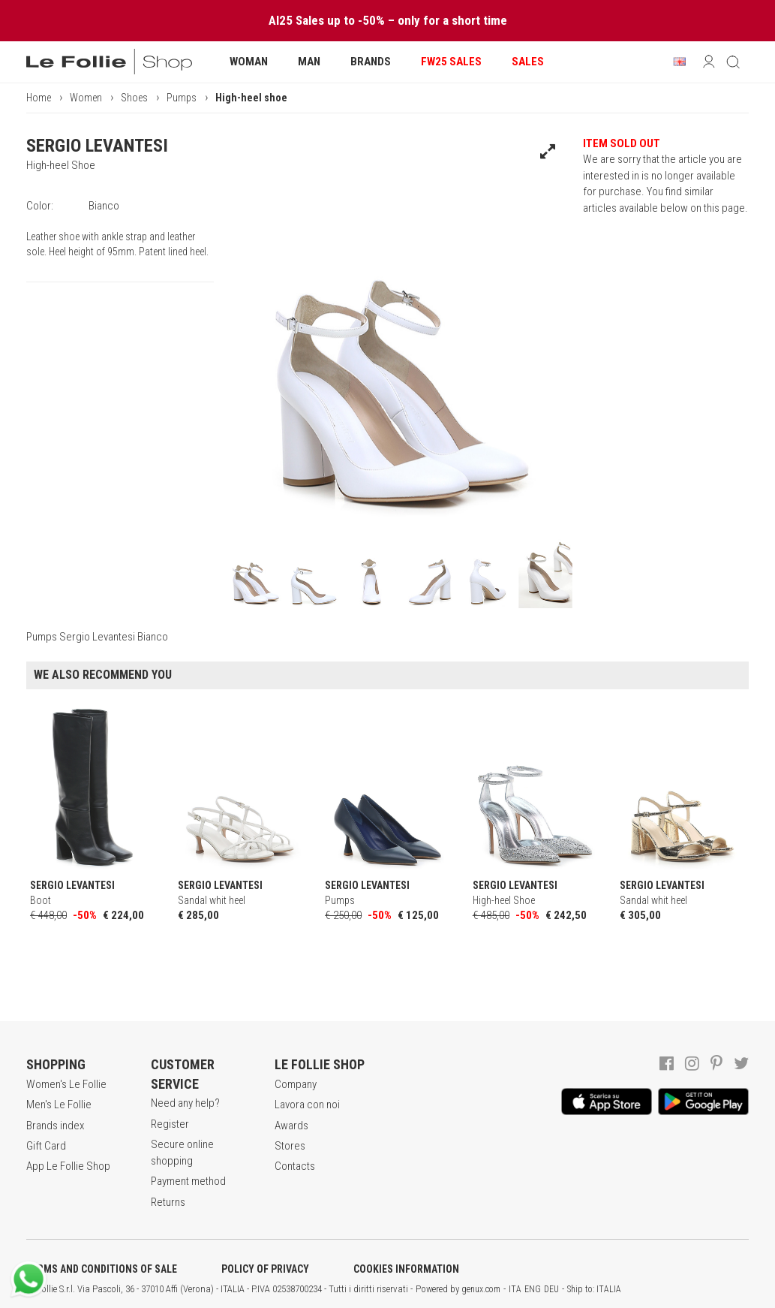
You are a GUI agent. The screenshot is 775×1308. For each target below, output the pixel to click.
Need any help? (185, 1103)
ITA (515, 1289)
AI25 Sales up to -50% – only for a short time (388, 20)
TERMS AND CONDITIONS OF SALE (101, 1269)
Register (170, 1124)
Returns (168, 1202)
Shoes (134, 98)
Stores (290, 1146)
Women (86, 98)
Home (38, 98)
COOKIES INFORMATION (406, 1269)
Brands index (55, 1125)
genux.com (480, 1289)
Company (296, 1084)
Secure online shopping (182, 1152)
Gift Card (46, 1146)
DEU (551, 1289)
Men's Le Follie (59, 1104)
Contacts (295, 1166)
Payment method (188, 1181)
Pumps (182, 98)
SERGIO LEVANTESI (97, 145)
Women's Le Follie (66, 1084)
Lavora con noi (307, 1104)
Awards (291, 1125)
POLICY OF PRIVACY (265, 1269)
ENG (532, 1289)
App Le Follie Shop (68, 1166)
